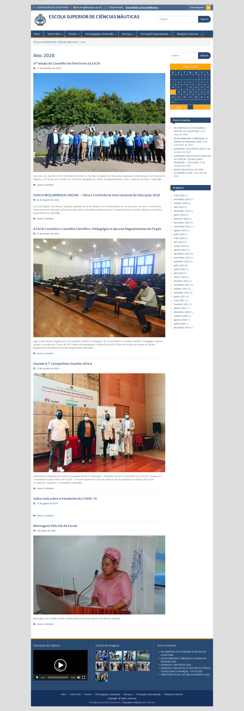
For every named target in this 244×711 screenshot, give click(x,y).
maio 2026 (179, 195)
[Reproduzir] (37, 677)
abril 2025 (179, 207)
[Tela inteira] (83, 677)
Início (36, 34)
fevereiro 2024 (181, 218)
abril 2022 (179, 273)
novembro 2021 (182, 284)
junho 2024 (179, 214)
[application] (60, 665)
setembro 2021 (181, 292)
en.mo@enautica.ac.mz (89, 7)
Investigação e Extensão (99, 34)
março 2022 (180, 277)
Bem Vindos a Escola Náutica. (142, 7)
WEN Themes (148, 702)
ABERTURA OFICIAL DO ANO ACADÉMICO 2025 (185, 674)
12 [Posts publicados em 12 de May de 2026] (184, 87)
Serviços (127, 34)
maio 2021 (179, 300)
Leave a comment (45, 184)
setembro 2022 (181, 261)
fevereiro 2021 (181, 304)
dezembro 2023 (182, 222)
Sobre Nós (54, 34)
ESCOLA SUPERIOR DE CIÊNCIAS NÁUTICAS (94, 17)
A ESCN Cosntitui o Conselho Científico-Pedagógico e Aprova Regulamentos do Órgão (97, 229)
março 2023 (180, 245)
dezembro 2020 (182, 311)
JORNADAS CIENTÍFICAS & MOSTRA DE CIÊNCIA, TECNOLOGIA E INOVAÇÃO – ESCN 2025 (192, 159)
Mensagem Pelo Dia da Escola (55, 526)
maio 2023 (179, 238)
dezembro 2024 (182, 210)
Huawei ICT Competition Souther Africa (62, 364)
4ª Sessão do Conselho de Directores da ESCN (66, 63)
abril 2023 (179, 242)
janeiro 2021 (180, 308)
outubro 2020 (181, 315)
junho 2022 (179, 269)
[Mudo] (78, 677)
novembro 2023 (182, 226)
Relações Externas (187, 34)
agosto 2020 (180, 319)
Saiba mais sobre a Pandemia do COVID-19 (65, 498)
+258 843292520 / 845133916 (52, 7)
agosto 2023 (180, 230)
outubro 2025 (181, 203)
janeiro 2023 (180, 249)
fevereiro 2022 (181, 280)
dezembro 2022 (182, 253)
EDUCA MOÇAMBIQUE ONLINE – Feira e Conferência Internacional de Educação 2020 (96, 195)
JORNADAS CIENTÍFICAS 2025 (189, 148)
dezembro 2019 (182, 327)
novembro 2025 (182, 199)
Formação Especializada (154, 34)
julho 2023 (179, 234)
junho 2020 (179, 323)
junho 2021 (179, 296)
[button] (60, 665)
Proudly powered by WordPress (105, 702)
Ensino (73, 34)
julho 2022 (179, 265)
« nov (178, 107)
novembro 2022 (182, 257)
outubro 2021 (181, 288)
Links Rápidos (197, 7)
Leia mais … (158, 179)
